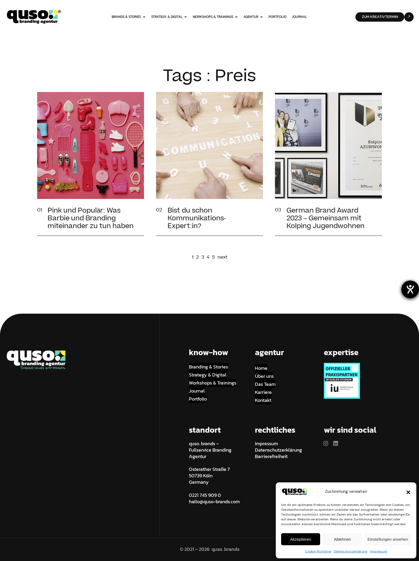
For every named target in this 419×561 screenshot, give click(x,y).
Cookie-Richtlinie (318, 551)
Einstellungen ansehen (387, 539)
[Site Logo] (34, 16)
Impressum (378, 551)
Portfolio (277, 16)
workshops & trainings (215, 16)
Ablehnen (342, 539)
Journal (299, 16)
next (222, 257)
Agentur (253, 16)
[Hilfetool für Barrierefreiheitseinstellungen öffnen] (410, 289)
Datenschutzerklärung (350, 551)
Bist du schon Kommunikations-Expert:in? (197, 218)
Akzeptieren (300, 539)
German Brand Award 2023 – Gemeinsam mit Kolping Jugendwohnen (325, 218)
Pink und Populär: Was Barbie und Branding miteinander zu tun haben (91, 218)
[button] (408, 491)
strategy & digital (169, 16)
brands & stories (129, 16)
